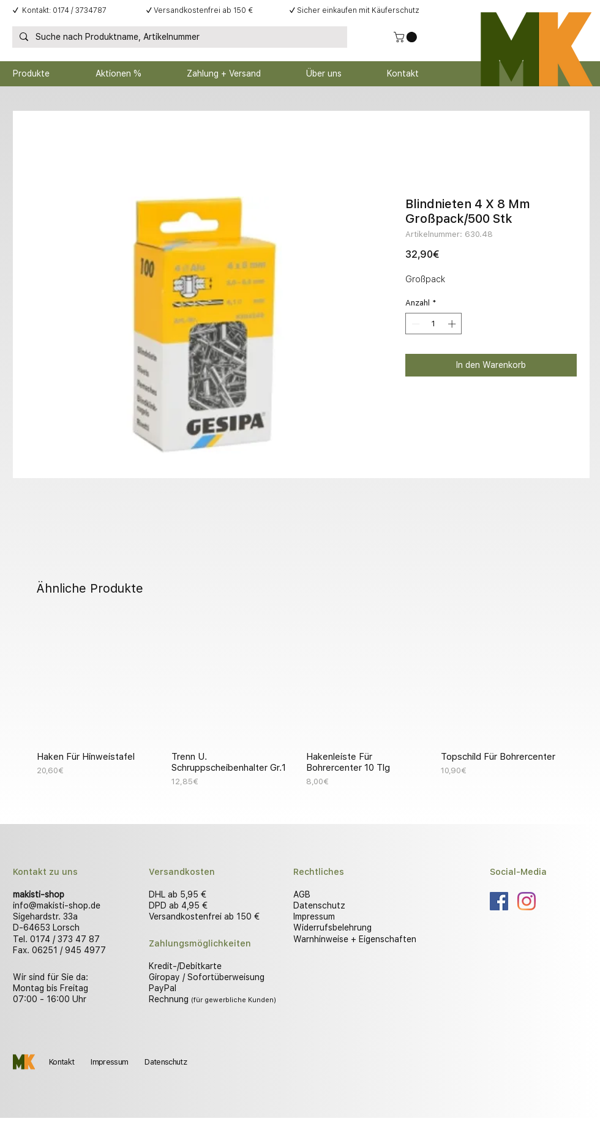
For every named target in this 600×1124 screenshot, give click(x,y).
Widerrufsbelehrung (332, 927)
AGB (301, 894)
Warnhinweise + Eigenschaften (354, 939)
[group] (300, 703)
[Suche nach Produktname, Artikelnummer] (178, 37)
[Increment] (453, 323)
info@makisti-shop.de (56, 905)
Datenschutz (319, 905)
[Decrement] (414, 323)
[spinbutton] (434, 323)
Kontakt (61, 1061)
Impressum (314, 916)
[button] (406, 37)
